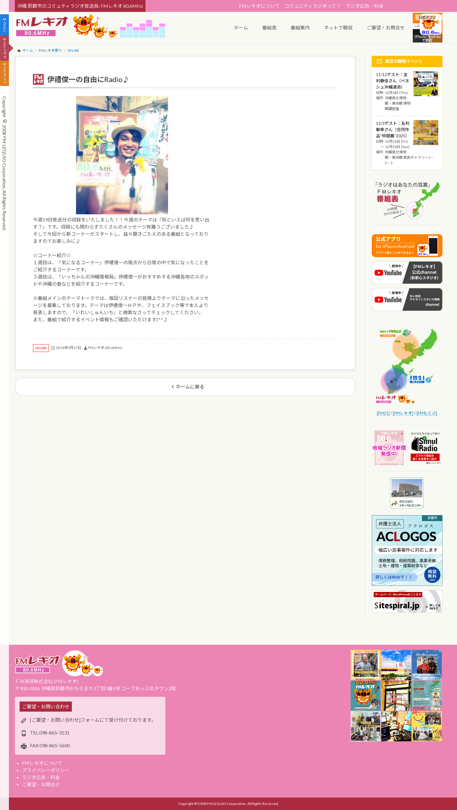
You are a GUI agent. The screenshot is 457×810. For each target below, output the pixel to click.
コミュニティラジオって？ (312, 6)
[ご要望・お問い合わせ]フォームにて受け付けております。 (93, 720)
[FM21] (383, 413)
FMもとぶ (4, 75)
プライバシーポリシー (45, 770)
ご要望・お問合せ (41, 784)
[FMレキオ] (403, 413)
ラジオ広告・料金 (365, 6)
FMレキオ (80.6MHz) (105, 347)
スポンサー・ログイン (417, 6)
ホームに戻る (190, 386)
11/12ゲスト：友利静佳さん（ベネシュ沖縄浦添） (392, 80)
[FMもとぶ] (427, 413)
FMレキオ (4, 50)
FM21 (4, 27)
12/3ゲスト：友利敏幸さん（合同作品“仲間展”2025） (392, 129)
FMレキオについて (259, 6)
